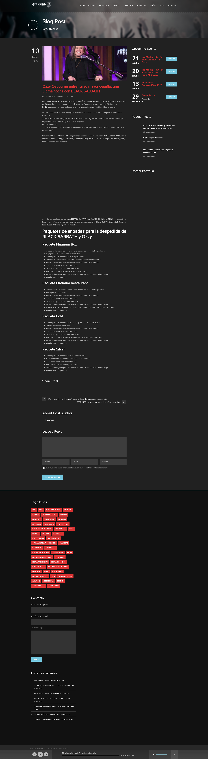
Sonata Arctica (148, 95)
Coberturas (128, 5)
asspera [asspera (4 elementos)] (35, 518)
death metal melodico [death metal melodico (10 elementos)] (41, 532)
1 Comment (150, 132)
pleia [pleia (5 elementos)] (46, 575)
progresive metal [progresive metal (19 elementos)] (39, 579)
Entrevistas (141, 5)
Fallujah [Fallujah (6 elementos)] (45, 537)
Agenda (115, 5)
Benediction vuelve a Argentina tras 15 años (51, 700)
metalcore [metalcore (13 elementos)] (59, 560)
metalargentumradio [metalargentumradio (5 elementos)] (41, 560)
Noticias (92, 5)
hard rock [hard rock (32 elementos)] (36, 551)
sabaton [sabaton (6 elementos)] (36, 584)
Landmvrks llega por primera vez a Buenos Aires (53, 726)
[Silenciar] (154, 754)
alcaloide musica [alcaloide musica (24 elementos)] (53, 513)
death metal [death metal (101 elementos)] (62, 527)
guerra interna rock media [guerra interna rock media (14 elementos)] (44, 546)
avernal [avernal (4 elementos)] (63, 518)
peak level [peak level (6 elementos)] (36, 575)
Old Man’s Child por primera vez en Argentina (52, 721)
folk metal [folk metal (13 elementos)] (57, 537)
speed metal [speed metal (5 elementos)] (48, 584)
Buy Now (171, 59)
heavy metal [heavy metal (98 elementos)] (50, 551)
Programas (104, 5)
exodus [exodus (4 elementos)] (35, 537)
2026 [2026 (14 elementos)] (40, 513)
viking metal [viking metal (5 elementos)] (53, 589)
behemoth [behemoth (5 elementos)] (36, 522)
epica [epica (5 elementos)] (71, 532)
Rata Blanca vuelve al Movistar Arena (49, 687)
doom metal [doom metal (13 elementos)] (60, 532)
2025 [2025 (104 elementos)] (34, 513)
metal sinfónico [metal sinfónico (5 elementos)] (58, 565)
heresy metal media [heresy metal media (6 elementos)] (40, 556)
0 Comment (150, 141)
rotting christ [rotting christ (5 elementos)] (65, 579)
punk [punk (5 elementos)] (53, 579)
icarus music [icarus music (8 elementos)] (58, 556)
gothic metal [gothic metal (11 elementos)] (38, 541)
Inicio (82, 5)
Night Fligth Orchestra (153, 138)
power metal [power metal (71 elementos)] (57, 575)
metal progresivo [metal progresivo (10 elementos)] (40, 565)
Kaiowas (48, 96)
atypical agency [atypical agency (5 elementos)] (50, 518)
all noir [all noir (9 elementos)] (67, 513)
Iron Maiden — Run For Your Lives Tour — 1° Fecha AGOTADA (152, 72)
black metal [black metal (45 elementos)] (50, 522)
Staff (162, 5)
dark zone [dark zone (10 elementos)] (36, 527)
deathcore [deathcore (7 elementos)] (49, 527)
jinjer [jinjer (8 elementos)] (69, 556)
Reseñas (153, 5)
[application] (104, 754)
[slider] (90, 755)
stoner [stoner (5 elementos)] (60, 584)
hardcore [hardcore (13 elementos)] (63, 546)
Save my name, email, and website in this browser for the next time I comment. (76, 471)
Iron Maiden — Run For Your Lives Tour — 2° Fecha (152, 59)
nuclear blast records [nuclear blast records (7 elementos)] (58, 570)
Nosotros (172, 5)
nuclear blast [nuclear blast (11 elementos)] (38, 570)
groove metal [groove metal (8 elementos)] (54, 541)
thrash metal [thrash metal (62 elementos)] (38, 589)
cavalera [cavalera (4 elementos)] (62, 522)
